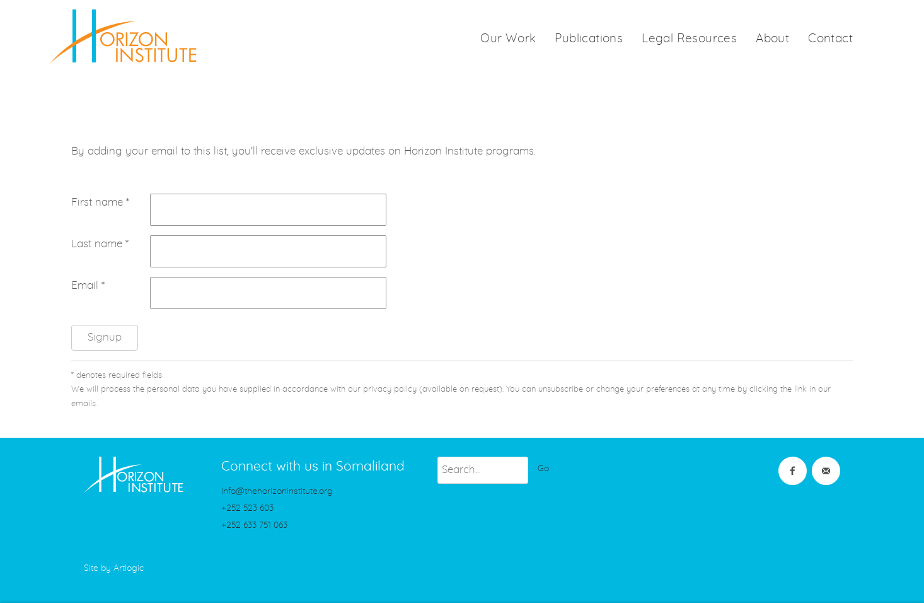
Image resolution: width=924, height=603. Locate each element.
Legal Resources (689, 39)
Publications (589, 39)
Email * (88, 286)
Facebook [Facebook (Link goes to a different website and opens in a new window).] (792, 471)
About (772, 39)
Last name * (100, 244)
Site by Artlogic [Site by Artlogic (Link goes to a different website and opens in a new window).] (114, 568)
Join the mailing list (826, 471)
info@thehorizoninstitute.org (277, 491)
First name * (100, 202)
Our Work (508, 39)
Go (543, 468)
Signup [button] (105, 337)
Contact (830, 39)
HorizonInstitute (123, 36)
